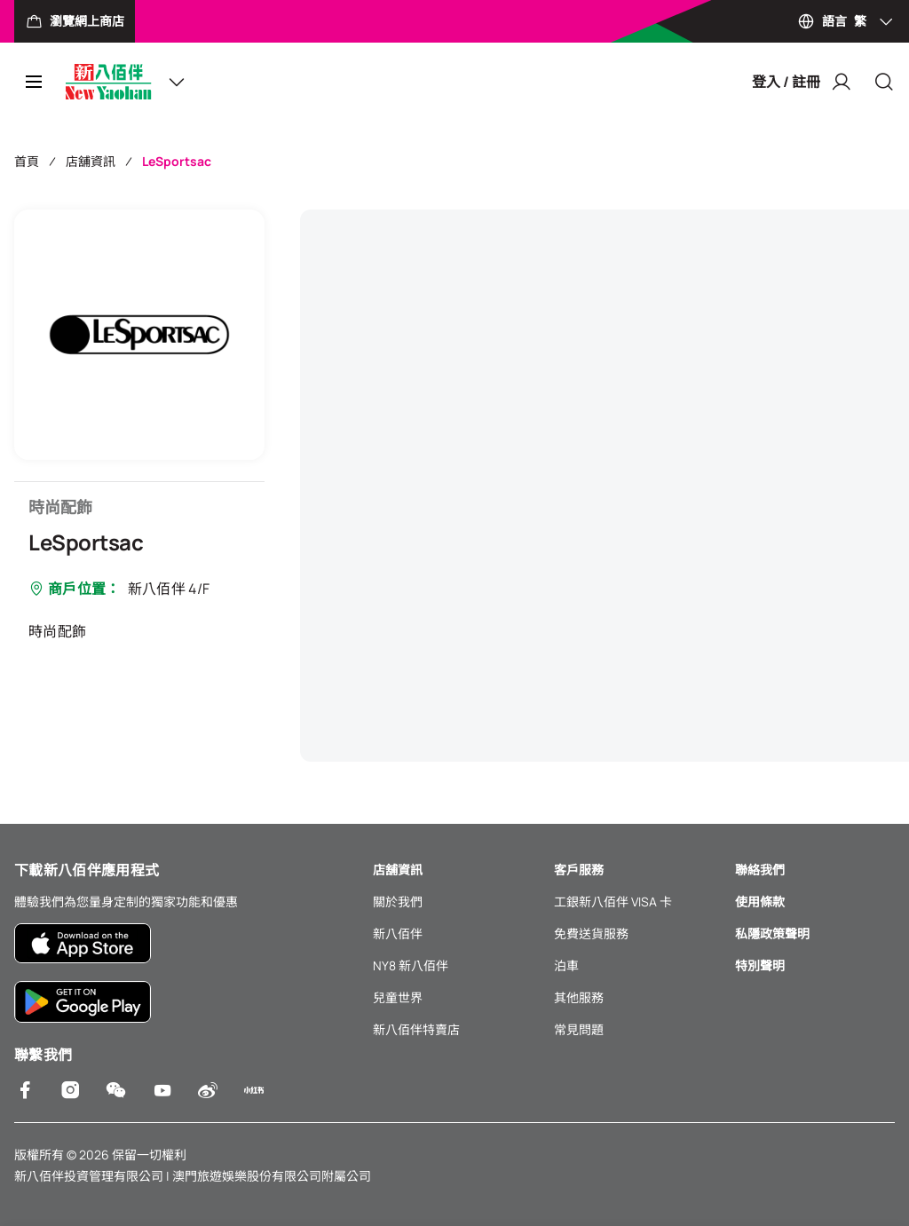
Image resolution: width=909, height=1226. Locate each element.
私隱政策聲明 (772, 933)
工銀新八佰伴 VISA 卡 (613, 901)
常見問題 (579, 1029)
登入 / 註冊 (802, 81)
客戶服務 (579, 869)
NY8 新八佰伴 (410, 965)
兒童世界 (398, 997)
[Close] (884, 81)
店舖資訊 (90, 161)
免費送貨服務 (591, 933)
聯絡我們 (760, 869)
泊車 (566, 965)
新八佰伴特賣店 (416, 1029)
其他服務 (579, 997)
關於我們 (398, 901)
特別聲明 (760, 965)
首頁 (26, 161)
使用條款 (760, 901)
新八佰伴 (398, 933)
